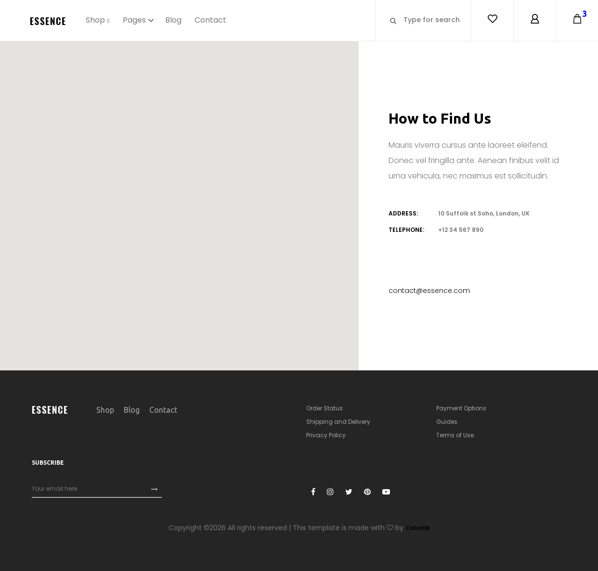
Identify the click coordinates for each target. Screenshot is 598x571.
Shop (95, 19)
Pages (134, 19)
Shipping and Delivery (338, 422)
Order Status (324, 408)
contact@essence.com (429, 290)
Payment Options (461, 408)
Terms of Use (455, 435)
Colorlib (417, 528)
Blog (173, 19)
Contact (211, 19)
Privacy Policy (326, 435)
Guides (446, 422)
